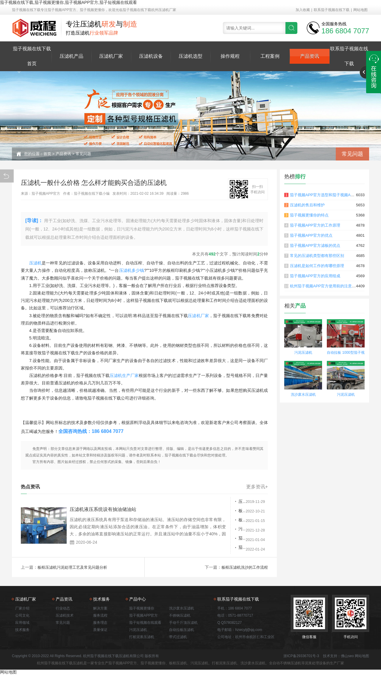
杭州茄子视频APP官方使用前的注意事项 (325, 286)
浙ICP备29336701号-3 (301, 656)
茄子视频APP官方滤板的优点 (315, 245)
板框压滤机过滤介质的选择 (207, 511)
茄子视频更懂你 (141, 608)
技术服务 (22, 630)
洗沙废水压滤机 (303, 394)
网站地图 (360, 10)
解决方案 (100, 608)
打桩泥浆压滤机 (141, 637)
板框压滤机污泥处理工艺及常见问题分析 (214, 520)
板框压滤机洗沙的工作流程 (243, 567)
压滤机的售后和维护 (307, 205)
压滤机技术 (65, 615)
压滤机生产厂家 (124, 375)
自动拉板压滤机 (181, 630)
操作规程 (230, 56)
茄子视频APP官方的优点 (311, 235)
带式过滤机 (178, 637)
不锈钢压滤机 (179, 615)
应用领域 (22, 623)
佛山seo (347, 656)
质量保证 (100, 630)
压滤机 (35, 263)
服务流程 (100, 615)
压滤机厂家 (111, 56)
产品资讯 (309, 56)
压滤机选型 (190, 56)
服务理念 (100, 623)
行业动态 (63, 608)
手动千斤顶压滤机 (183, 623)
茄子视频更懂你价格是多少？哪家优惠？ (214, 549)
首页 (47, 154)
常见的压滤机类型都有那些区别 (317, 255)
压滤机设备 (151, 56)
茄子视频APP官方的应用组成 (315, 276)
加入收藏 (303, 10)
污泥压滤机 (192, 530)
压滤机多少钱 (131, 270)
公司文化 (22, 615)
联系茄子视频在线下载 (331, 10)
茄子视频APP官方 (143, 615)
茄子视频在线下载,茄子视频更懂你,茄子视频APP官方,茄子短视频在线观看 (68, 2)
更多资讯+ (257, 486)
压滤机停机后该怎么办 (203, 501)
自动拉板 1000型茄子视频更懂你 (345, 353)
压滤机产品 (71, 56)
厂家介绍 (22, 608)
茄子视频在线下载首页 (32, 56)
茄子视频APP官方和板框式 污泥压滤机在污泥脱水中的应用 (214, 539)
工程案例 (269, 56)
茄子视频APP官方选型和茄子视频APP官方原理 (330, 195)
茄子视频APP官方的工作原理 (315, 225)
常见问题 (83, 154)
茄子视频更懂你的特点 (309, 215)
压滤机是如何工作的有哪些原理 (317, 266)
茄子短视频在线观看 (145, 623)
